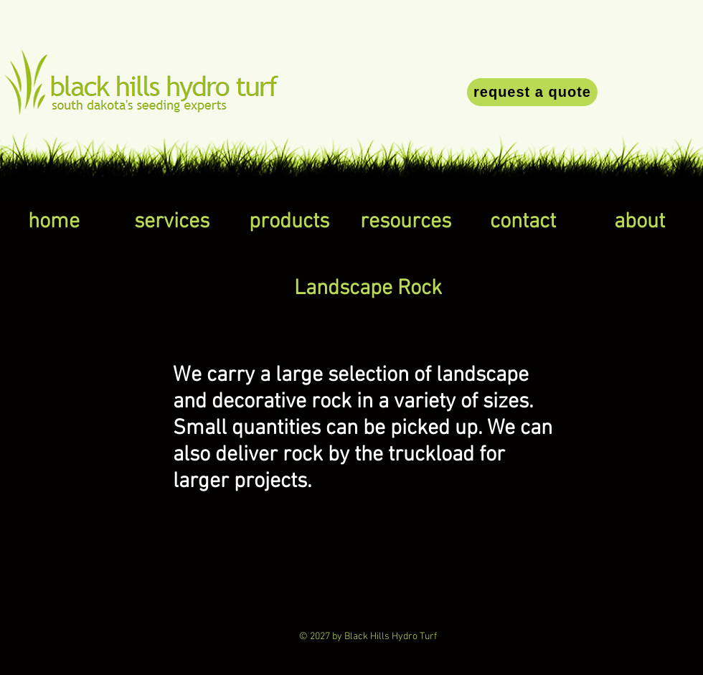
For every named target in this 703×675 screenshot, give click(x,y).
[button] (171, 222)
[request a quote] (532, 92)
